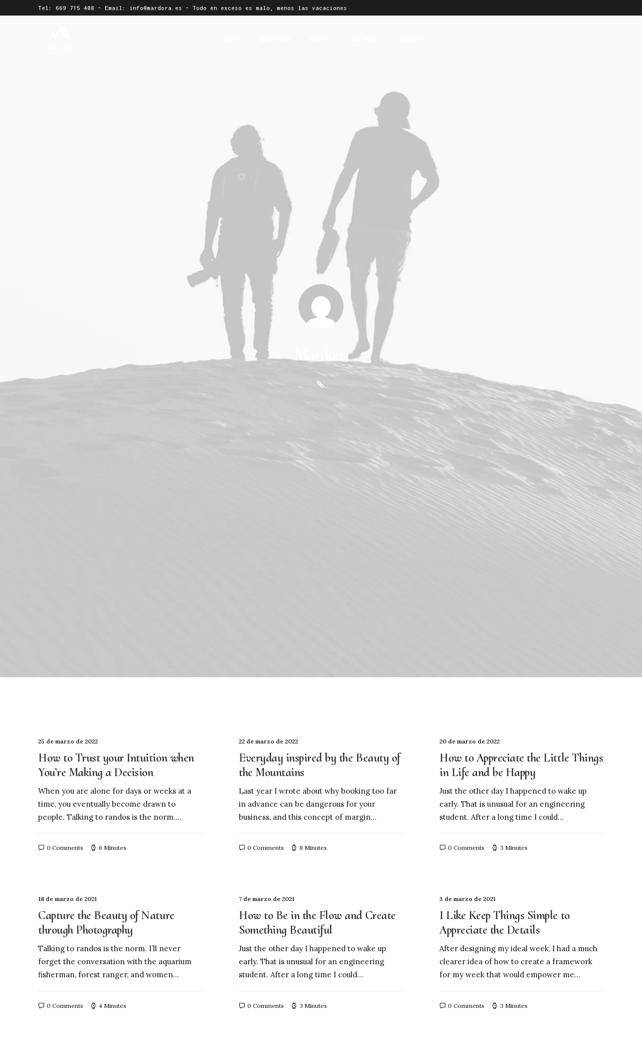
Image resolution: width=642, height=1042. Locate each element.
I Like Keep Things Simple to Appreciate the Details (504, 494)
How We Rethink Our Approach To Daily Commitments (518, 652)
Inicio (230, 39)
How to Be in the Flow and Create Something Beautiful (317, 494)
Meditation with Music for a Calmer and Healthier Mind (303, 652)
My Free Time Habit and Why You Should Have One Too (118, 809)
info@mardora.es (155, 8)
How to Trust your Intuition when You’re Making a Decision (116, 336)
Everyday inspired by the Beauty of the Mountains (319, 336)
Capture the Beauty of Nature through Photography (106, 494)
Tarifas (321, 39)
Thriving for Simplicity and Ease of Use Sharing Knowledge (118, 652)
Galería (364, 39)
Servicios (275, 39)
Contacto (408, 39)
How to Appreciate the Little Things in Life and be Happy (521, 336)
